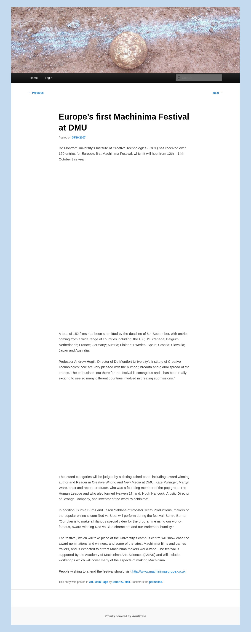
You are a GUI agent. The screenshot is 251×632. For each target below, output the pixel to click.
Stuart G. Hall (121, 582)
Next (217, 92)
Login (48, 78)
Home (34, 78)
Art (91, 582)
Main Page (101, 582)
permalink (155, 582)
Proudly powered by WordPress (125, 616)
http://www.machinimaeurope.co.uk (159, 571)
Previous (36, 92)
